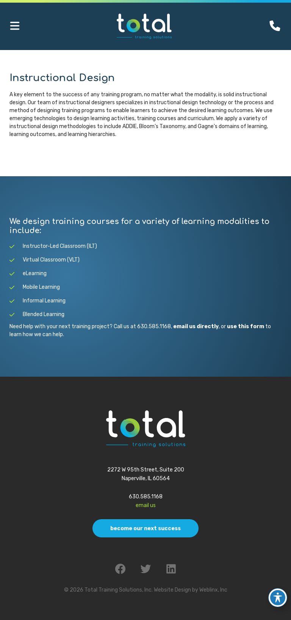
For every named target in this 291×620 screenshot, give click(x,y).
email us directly (196, 326)
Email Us (146, 505)
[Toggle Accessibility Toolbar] (278, 595)
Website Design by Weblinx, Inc (190, 590)
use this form (245, 326)
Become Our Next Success (145, 528)
